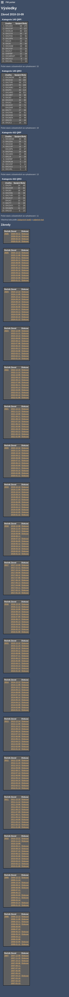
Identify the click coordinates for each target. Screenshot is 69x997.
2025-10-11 (16, 258)
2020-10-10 (16, 453)
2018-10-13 (16, 531)
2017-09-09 (16, 573)
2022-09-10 (16, 377)
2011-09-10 (16, 807)
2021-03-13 (16, 432)
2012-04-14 (16, 781)
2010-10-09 (16, 844)
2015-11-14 (16, 646)
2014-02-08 (16, 707)
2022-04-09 (16, 390)
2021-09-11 (16, 416)
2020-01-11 (16, 476)
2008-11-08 (16, 919)
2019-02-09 (16, 512)
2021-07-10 (16, 422)
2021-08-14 (16, 419)
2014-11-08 (16, 685)
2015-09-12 (16, 651)
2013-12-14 (16, 721)
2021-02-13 (16, 434)
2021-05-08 (16, 427)
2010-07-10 (16, 851)
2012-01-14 (16, 788)
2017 (6, 565)
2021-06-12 (16, 424)
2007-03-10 (16, 978)
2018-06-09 (16, 541)
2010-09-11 (16, 846)
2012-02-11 (16, 786)
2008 (6, 917)
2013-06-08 (16, 736)
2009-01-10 (16, 905)
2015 (6, 643)
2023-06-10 (16, 346)
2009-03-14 (16, 900)
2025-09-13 (16, 260)
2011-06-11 (16, 815)
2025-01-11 (16, 280)
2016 (6, 604)
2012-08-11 (16, 770)
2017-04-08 (16, 585)
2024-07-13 (16, 304)
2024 (6, 292)
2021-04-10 (16, 429)
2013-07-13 (16, 734)
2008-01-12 (16, 944)
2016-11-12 (16, 607)
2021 (6, 409)
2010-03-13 (16, 861)
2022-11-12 (16, 372)
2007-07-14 (16, 968)
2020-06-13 (16, 463)
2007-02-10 (16, 981)
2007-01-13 (16, 983)
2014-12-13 (16, 682)
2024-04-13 (16, 312)
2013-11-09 (16, 724)
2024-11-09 (16, 294)
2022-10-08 (16, 375)
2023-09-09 (16, 338)
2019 (6, 487)
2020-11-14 (16, 451)
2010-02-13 (16, 864)
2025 (6, 253)
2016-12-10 (16, 604)
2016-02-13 (16, 629)
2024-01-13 (16, 319)
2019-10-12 (16, 492)
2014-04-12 (16, 702)
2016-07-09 (16, 617)
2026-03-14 (16, 236)
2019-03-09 (16, 510)
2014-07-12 (16, 695)
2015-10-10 (16, 648)
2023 (6, 331)
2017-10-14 (16, 570)
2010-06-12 (16, 854)
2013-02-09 (16, 746)
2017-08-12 (16, 575)
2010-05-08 (16, 856)
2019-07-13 (16, 500)
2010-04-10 (16, 859)
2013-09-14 (16, 729)
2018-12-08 (16, 526)
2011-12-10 (16, 799)
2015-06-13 (16, 658)
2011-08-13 (16, 810)
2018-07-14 (16, 539)
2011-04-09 (16, 820)
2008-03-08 (16, 939)
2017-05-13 (16, 583)
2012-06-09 (16, 775)
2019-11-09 (16, 490)
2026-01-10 (16, 241)
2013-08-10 (16, 731)
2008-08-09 (16, 927)
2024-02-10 (16, 317)
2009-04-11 (16, 898)
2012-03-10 (16, 783)
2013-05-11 (16, 739)
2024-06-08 (16, 307)
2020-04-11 (16, 468)
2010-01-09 (16, 866)
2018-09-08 (16, 534)
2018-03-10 (16, 549)
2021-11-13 (16, 411)
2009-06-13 (16, 893)
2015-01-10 (16, 671)
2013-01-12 (16, 749)
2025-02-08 (16, 278)
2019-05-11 (16, 505)
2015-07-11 (16, 656)
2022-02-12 (16, 395)
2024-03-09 (16, 314)
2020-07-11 (16, 461)
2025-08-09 (16, 263)
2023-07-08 (16, 343)
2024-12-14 (16, 292)
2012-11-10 (16, 763)
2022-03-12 (16, 393)
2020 (6, 448)
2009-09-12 (16, 885)
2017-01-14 (16, 593)
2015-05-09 (16, 661)
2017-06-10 (16, 580)
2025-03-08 (16, 275)
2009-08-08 (16, 888)
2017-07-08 (16, 578)
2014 (6, 682)
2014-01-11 (16, 710)
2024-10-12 (16, 297)
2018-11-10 (16, 529)
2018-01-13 (16, 554)
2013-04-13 (16, 741)
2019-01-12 (16, 515)
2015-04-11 (16, 663)
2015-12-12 (16, 643)
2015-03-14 (16, 666)
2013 (6, 721)
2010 (6, 839)
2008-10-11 (16, 922)
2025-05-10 (16, 270)
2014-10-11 (16, 687)
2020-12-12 (16, 448)
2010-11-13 (16, 841)
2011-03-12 (16, 822)
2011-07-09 (16, 812)
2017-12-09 (16, 565)
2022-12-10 (16, 370)
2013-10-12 (16, 726)
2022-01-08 (16, 398)
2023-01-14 (16, 358)
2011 (6, 799)
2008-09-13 (16, 924)
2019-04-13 (16, 507)
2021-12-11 (16, 409)
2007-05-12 (16, 973)
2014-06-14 (16, 697)
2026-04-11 (16, 234)
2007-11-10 (16, 958)
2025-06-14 (16, 268)
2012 (6, 760)
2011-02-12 (16, 825)
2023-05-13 (16, 348)
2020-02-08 (16, 473)
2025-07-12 (16, 265)
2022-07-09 (16, 382)
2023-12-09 (16, 331)
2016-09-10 (16, 612)
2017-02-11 (16, 590)
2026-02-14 (16, 239)
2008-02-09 (16, 942)
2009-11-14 (16, 880)
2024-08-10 (16, 302)
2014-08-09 (16, 692)
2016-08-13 (16, 614)
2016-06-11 (16, 619)
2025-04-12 (16, 273)
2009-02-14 (16, 903)
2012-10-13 (16, 765)
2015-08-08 (16, 653)
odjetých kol (38, 220)
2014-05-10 (16, 700)
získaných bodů (24, 220)
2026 (6, 234)
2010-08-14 (16, 849)
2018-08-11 (16, 536)
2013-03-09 (16, 744)
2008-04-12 (16, 937)
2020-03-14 (16, 471)
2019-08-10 (16, 497)
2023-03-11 (16, 353)
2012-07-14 (16, 773)
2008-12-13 (16, 917)
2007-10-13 (16, 961)
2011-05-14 (16, 817)
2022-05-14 (16, 387)
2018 (6, 526)
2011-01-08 (16, 827)
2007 (6, 956)
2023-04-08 (16, 351)
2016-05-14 (16, 622)
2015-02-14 (16, 668)
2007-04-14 (16, 976)
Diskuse (25, 234)
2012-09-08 (16, 768)
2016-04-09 (16, 624)
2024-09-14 (16, 299)
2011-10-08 (16, 805)
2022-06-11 (16, 385)
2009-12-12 (16, 878)
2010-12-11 (16, 839)
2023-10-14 (16, 336)
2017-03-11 (16, 588)
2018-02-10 (16, 551)
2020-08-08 (16, 458)
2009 (6, 878)
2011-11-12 (16, 802)
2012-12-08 (16, 760)
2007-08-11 (16, 966)
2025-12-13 (16, 253)
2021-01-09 (16, 437)
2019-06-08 (16, 502)
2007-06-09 (16, 971)
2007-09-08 (16, 963)
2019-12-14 (16, 487)
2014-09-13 (16, 690)
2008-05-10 (16, 934)
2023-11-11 (16, 333)
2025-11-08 (16, 255)
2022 (6, 370)
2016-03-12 (16, 627)
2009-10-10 (16, 883)
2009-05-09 (16, 895)
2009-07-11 (16, 890)
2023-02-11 (16, 356)
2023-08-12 (16, 341)
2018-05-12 (16, 544)
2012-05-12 (16, 778)
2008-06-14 (16, 932)
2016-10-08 (16, 609)
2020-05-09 (16, 466)
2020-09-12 (16, 456)
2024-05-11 (16, 309)
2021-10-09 (16, 414)
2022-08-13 (16, 380)
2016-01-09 (16, 632)
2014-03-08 (16, 705)
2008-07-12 (16, 929)
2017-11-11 (16, 568)
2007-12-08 (16, 956)
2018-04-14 (16, 546)
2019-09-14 (16, 495)
